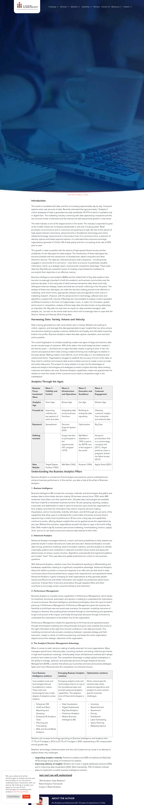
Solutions (75, 6)
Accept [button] (26, 796)
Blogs (63, 195)
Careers (127, 6)
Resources (116, 6)
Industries (87, 6)
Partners (96, 7)
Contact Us (105, 7)
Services (64, 6)
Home (56, 195)
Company (54, 6)
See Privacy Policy (21, 792)
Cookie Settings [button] (13, 796)
